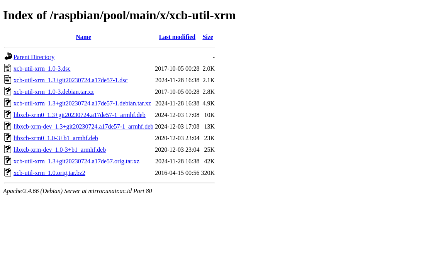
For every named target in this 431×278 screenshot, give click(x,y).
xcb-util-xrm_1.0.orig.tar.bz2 (49, 173)
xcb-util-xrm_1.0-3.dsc (42, 68)
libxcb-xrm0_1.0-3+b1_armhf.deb (56, 138)
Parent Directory (34, 57)
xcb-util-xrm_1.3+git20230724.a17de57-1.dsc (71, 80)
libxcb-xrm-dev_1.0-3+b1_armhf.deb (60, 149)
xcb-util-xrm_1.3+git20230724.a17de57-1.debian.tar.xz (82, 103)
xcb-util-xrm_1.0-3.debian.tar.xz (54, 91)
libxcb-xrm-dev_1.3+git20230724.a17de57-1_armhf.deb (83, 126)
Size (207, 37)
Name (83, 37)
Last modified (177, 37)
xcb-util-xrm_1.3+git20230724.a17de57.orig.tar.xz (76, 161)
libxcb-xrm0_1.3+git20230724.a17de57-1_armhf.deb (80, 115)
